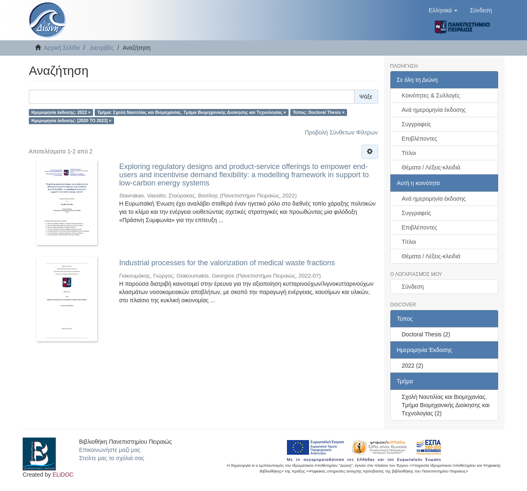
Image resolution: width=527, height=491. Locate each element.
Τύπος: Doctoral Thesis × (319, 112)
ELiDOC (62, 474)
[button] (443, 10)
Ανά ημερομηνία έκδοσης (434, 110)
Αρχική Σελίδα (61, 47)
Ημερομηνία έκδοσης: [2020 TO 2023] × (71, 120)
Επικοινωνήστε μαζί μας (109, 450)
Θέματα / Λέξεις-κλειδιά (431, 167)
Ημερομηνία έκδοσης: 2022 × (61, 112)
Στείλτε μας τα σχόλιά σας (111, 458)
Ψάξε (366, 96)
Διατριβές (102, 47)
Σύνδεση (413, 286)
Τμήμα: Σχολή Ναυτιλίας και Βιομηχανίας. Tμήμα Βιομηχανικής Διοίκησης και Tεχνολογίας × (192, 112)
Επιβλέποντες (419, 138)
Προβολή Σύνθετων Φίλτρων (341, 132)
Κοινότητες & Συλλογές (431, 95)
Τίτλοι (409, 153)
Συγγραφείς (416, 124)
